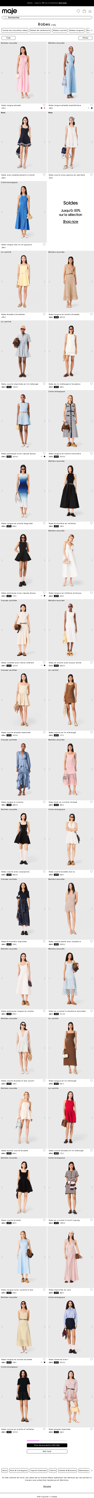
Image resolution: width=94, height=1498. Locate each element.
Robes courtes (60, 30)
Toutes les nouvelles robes (14, 30)
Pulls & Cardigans (18, 1470)
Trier (8, 38)
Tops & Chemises (38, 1470)
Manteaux (84, 1470)
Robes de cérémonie (40, 30)
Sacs (4, 1470)
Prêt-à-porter (43, 1497)
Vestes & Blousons (67, 1470)
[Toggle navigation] (89, 11)
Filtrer (85, 38)
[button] (78, 11)
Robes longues (77, 30)
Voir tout (47, 1451)
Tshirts (53, 1470)
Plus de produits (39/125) (47, 1445)
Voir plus (47, 1486)
